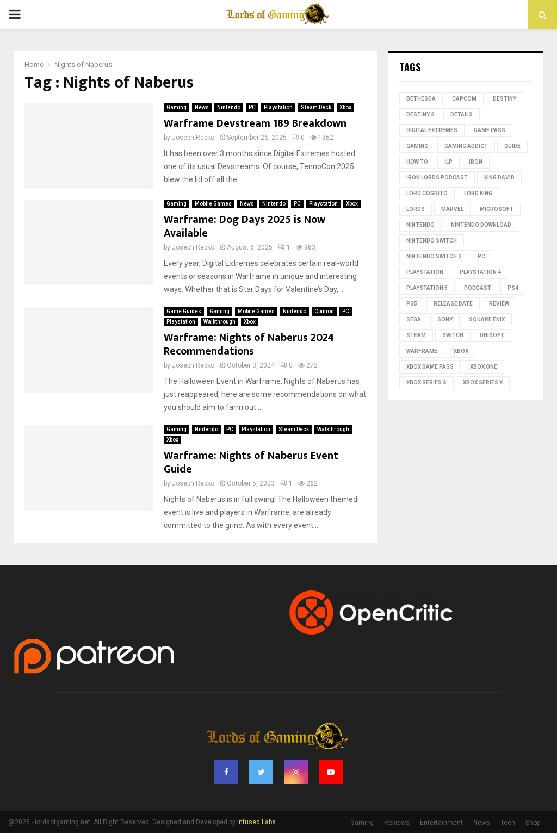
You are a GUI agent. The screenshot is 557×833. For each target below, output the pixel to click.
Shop (532, 822)
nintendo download (481, 225)
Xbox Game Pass (430, 367)
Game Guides (183, 311)
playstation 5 (427, 288)
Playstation (278, 107)
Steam (416, 335)
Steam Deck (316, 107)
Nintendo (228, 107)
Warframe (421, 351)
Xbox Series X (483, 383)
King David (499, 178)
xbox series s (426, 383)
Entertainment (441, 822)
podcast (477, 288)
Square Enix (487, 319)
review (499, 304)
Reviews (397, 822)
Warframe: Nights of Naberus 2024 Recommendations (249, 344)
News (202, 107)
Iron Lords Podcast (437, 178)
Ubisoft (492, 335)
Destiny (504, 99)
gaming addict (466, 146)
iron (475, 162)
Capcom (464, 99)
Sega (413, 319)
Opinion (324, 311)
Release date (453, 304)
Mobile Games (213, 204)
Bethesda (421, 99)
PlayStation (424, 272)
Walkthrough (219, 322)
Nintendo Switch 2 (433, 256)
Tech (507, 822)
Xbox (345, 107)
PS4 (513, 288)
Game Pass (489, 130)
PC (252, 107)
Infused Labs (256, 822)
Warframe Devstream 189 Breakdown (255, 123)
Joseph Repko (193, 137)
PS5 (411, 304)
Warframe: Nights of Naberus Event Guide (251, 462)
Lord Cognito (427, 193)
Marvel (452, 209)
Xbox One (483, 367)
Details (461, 114)
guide (512, 146)
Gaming (176, 107)
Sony (445, 319)
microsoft (496, 209)
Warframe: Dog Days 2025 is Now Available (244, 226)
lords (415, 209)
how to (417, 162)
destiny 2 (420, 114)
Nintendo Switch (431, 241)
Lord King (478, 193)
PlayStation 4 (480, 272)
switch (452, 335)
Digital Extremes (431, 130)
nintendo (420, 225)
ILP (448, 162)
